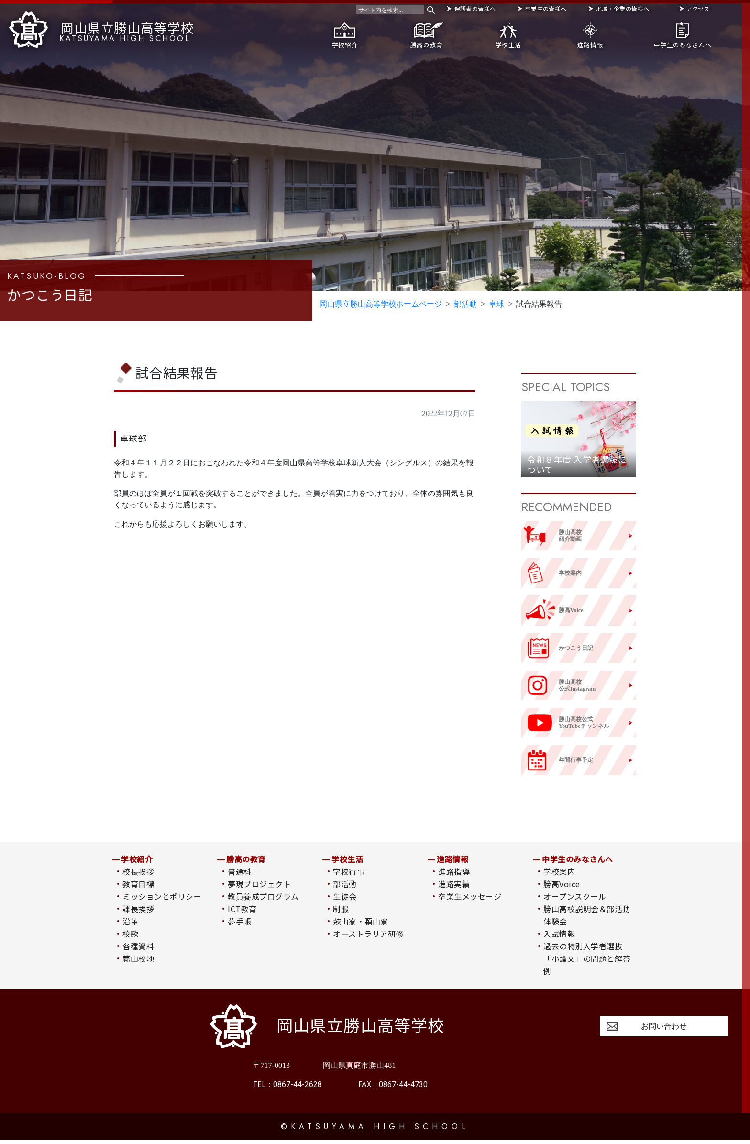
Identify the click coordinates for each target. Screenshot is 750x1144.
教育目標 (138, 888)
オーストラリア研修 (368, 938)
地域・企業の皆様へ (622, 8)
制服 (341, 913)
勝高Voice (561, 888)
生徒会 (344, 900)
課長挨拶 (138, 913)
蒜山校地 (138, 962)
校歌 (130, 938)
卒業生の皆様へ (546, 8)
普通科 (239, 875)
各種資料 (138, 950)
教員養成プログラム (263, 900)
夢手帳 (239, 925)
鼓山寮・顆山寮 (360, 925)
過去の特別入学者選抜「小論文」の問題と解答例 (586, 963)
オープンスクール (574, 900)
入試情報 (559, 938)
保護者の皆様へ (475, 8)
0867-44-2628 (287, 1088)
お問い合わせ (664, 1030)
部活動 (344, 888)
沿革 (130, 925)
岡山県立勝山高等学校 (101, 27)
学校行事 (348, 875)
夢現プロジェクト (259, 888)
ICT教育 (242, 913)
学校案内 (559, 875)
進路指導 (454, 875)
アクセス (697, 8)
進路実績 (454, 888)
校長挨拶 (138, 875)
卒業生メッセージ (469, 900)
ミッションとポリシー (161, 900)
